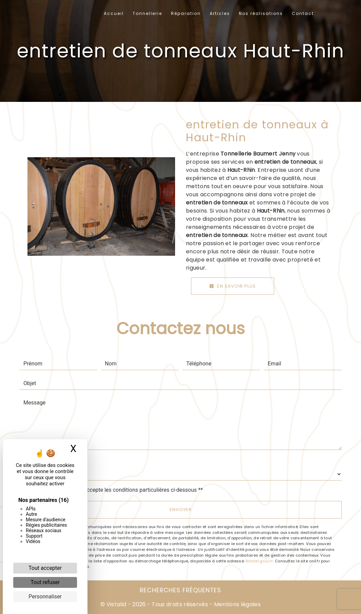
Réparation (186, 13)
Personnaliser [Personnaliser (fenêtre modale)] (45, 596)
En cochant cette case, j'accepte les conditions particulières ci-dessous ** (114, 490)
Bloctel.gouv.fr (259, 561)
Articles (220, 13)
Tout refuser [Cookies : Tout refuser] (45, 582)
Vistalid (117, 604)
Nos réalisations (261, 13)
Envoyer (181, 509)
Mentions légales (237, 604)
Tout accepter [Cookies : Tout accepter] (45, 568)
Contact (303, 13)
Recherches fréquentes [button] (180, 590)
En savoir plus (232, 286)
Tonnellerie (147, 13)
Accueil (114, 13)
